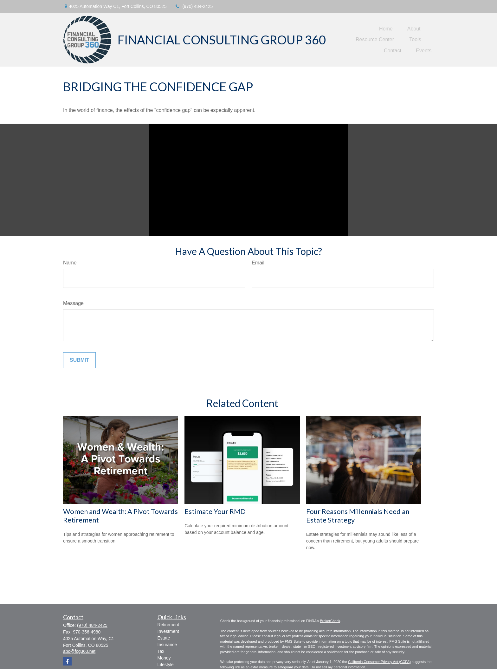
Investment (168, 631)
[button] (386, 28)
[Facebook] (67, 661)
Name (70, 262)
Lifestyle (166, 664)
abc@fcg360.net (79, 651)
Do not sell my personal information (338, 667)
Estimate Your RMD (215, 511)
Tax (161, 651)
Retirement (168, 624)
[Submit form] (79, 360)
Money (164, 657)
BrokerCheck (330, 621)
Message (73, 303)
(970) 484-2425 (193, 6)
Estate (164, 637)
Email (258, 262)
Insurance (167, 644)
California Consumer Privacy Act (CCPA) (379, 662)
